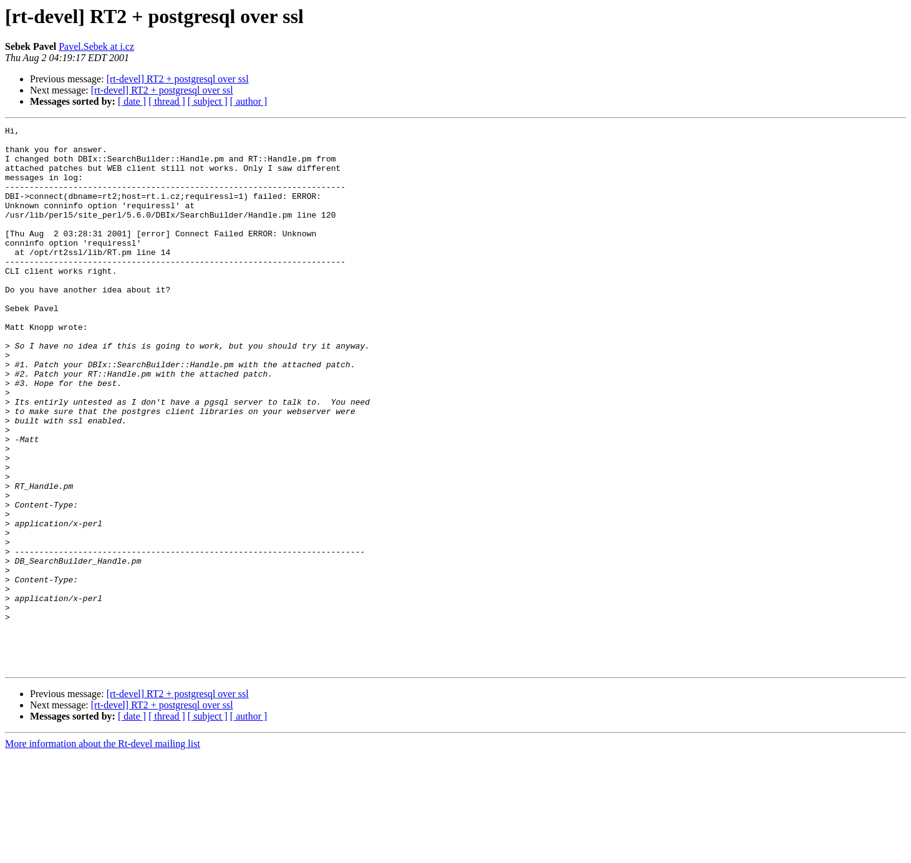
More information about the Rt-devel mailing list (102, 852)
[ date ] (132, 101)
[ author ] (249, 101)
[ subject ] (208, 101)
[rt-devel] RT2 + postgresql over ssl (178, 79)
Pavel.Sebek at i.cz (96, 46)
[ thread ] (166, 101)
